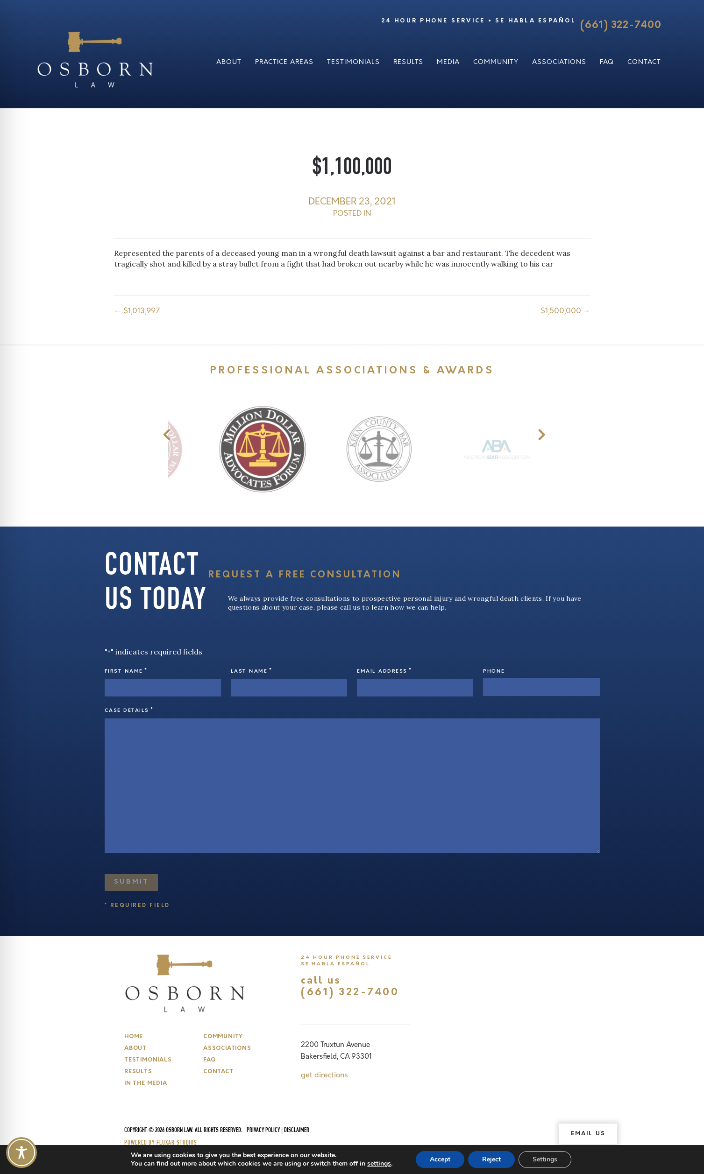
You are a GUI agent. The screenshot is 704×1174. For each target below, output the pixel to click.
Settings (545, 1159)
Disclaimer (296, 1130)
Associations (559, 61)
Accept (440, 1159)
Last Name (251, 671)
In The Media (145, 1083)
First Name (126, 671)
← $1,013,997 (137, 311)
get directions (324, 1075)
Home (133, 1037)
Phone (494, 671)
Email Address (384, 671)
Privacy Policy (263, 1130)
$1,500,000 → (565, 311)
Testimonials (353, 61)
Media (448, 61)
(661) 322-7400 (620, 25)
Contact (644, 61)
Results (408, 61)
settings (379, 1164)
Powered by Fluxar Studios (160, 1143)
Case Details (129, 710)
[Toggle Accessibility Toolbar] (21, 1152)
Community (496, 61)
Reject (491, 1159)
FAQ (607, 61)
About (229, 61)
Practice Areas (284, 61)
